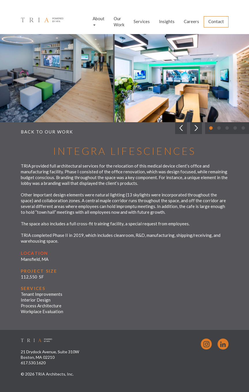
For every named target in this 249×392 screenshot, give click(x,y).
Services (142, 21)
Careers (191, 21)
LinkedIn (223, 344)
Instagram (206, 344)
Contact (216, 21)
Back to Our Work (47, 131)
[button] (181, 128)
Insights (167, 21)
